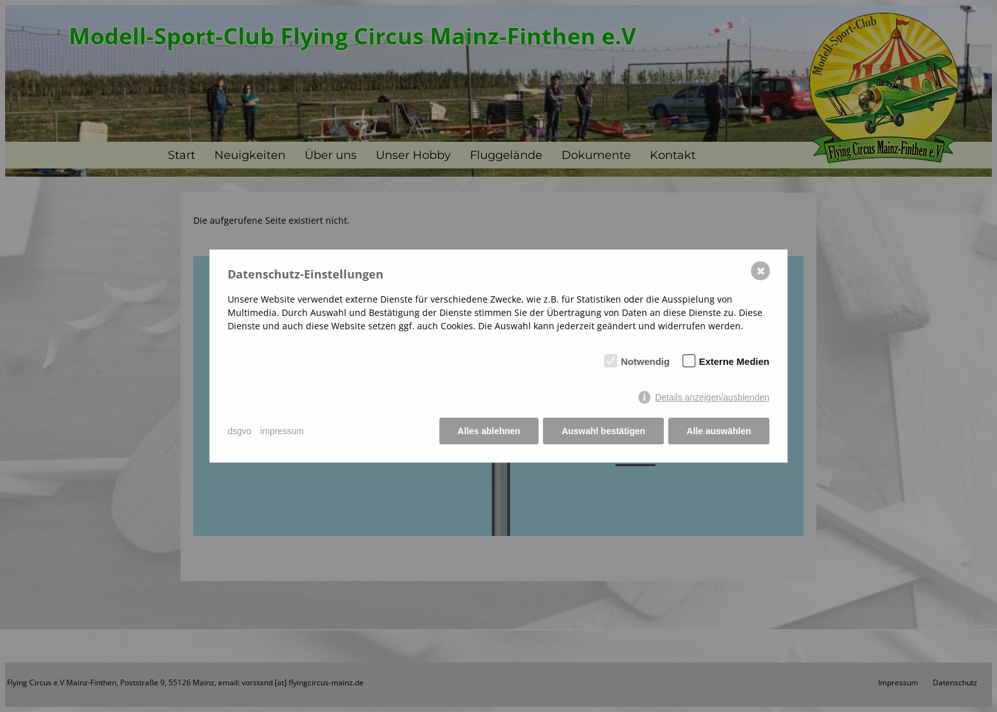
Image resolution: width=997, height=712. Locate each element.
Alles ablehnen (489, 431)
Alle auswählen (719, 431)
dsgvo (239, 431)
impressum (281, 431)
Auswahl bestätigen (603, 431)
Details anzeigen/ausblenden (712, 397)
